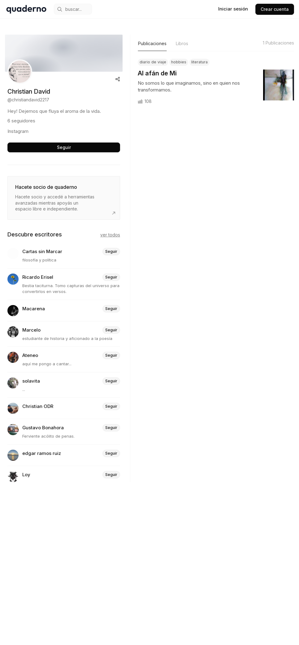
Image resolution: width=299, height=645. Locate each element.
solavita (31, 381)
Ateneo (30, 355)
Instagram (17, 131)
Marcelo (31, 330)
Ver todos (110, 234)
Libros (182, 43)
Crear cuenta (275, 9)
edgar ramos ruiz (41, 453)
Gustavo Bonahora (43, 428)
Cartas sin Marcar (42, 251)
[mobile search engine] (73, 9)
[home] (26, 9)
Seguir (64, 147)
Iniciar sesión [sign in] (233, 9)
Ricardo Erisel (37, 277)
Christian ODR (37, 406)
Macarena (33, 309)
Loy (26, 474)
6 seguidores (21, 121)
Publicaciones (152, 43)
